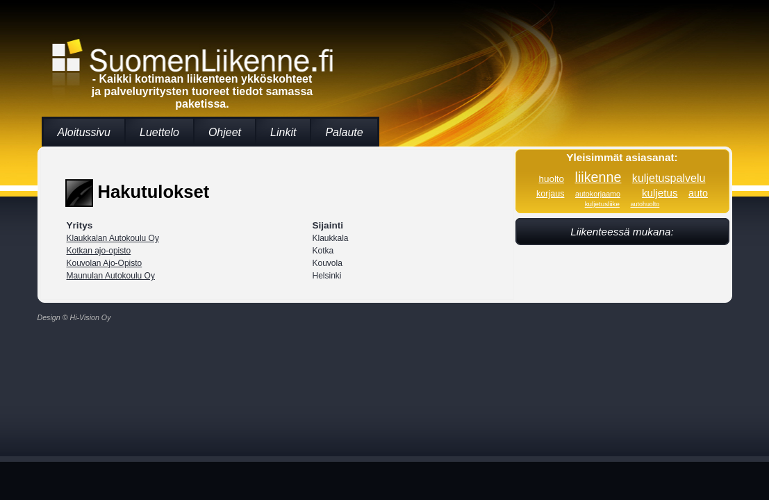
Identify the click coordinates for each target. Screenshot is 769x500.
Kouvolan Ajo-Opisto (104, 263)
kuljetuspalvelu (669, 178)
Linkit (283, 132)
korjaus (550, 194)
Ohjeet (224, 132)
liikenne (598, 177)
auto (698, 193)
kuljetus (660, 193)
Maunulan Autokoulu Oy (111, 276)
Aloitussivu (84, 132)
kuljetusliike (602, 204)
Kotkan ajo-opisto (99, 251)
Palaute (344, 132)
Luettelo (159, 132)
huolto (551, 179)
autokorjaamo (597, 194)
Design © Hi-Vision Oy (74, 317)
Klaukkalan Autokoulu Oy (113, 238)
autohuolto (644, 204)
